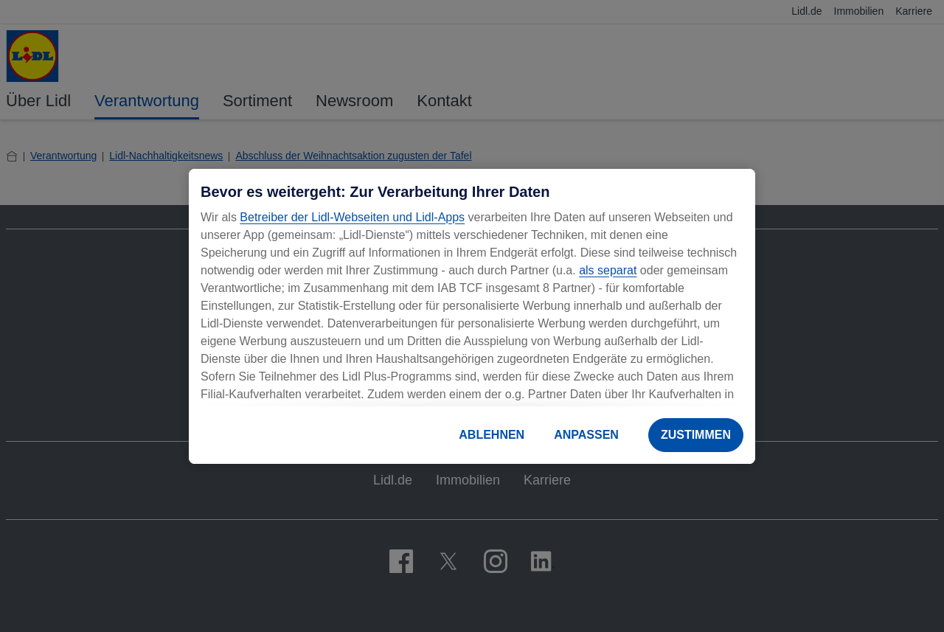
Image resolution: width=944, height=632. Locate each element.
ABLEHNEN (491, 434)
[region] (472, 316)
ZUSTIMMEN (696, 434)
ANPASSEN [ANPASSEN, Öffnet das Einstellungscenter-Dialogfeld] (586, 434)
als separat (607, 270)
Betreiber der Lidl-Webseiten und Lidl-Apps (352, 217)
